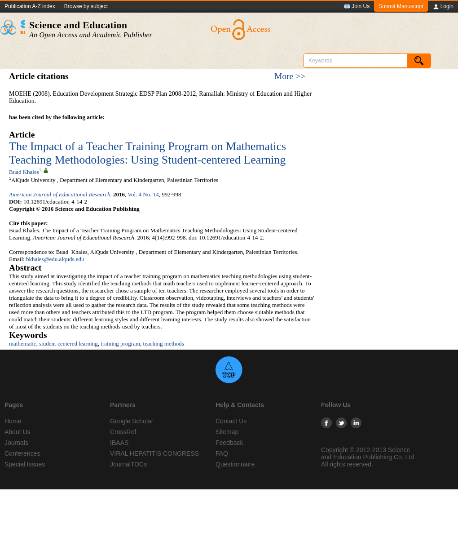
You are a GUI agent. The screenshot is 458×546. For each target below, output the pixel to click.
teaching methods (163, 343)
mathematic (22, 343)
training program (120, 343)
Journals (16, 442)
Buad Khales (24, 172)
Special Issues (24, 464)
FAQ (222, 453)
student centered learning (68, 343)
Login (443, 6)
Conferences (22, 453)
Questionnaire (235, 464)
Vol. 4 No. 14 (143, 194)
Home (12, 421)
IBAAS (119, 442)
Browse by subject (86, 6)
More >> (289, 76)
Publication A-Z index (29, 6)
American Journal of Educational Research (59, 194)
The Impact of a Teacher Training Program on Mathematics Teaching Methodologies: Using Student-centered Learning (147, 153)
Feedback (229, 442)
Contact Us (231, 421)
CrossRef (123, 431)
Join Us (357, 6)
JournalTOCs (128, 464)
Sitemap (227, 431)
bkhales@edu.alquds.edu (55, 259)
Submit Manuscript (401, 6)
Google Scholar (132, 421)
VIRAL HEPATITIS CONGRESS (154, 453)
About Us (17, 431)
